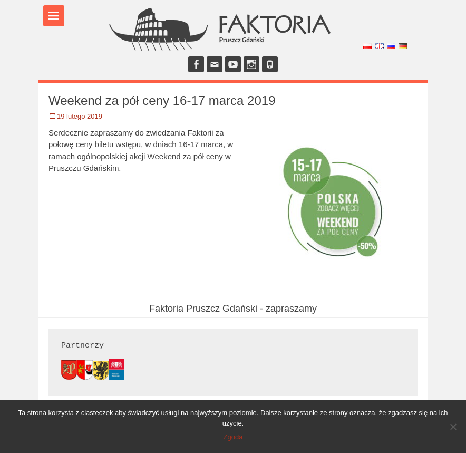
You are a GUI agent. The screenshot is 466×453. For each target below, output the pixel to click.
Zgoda (233, 437)
